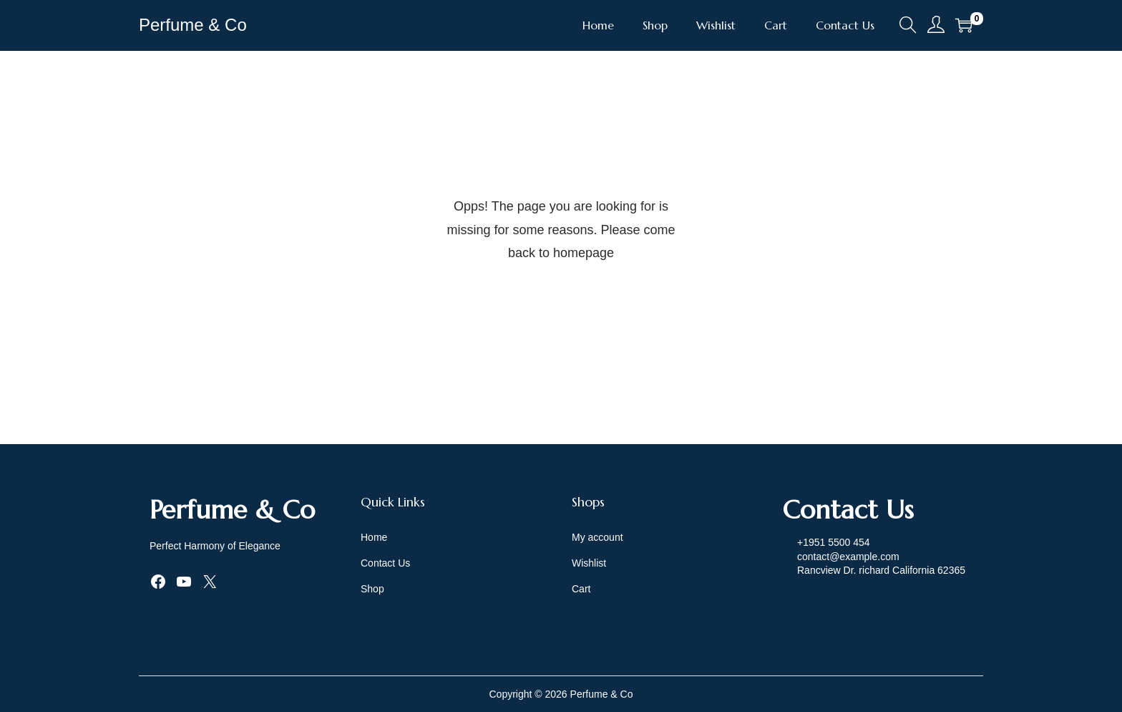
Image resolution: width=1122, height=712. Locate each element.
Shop (372, 589)
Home (374, 537)
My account (597, 537)
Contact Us (385, 563)
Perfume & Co (193, 24)
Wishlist (589, 563)
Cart (581, 589)
